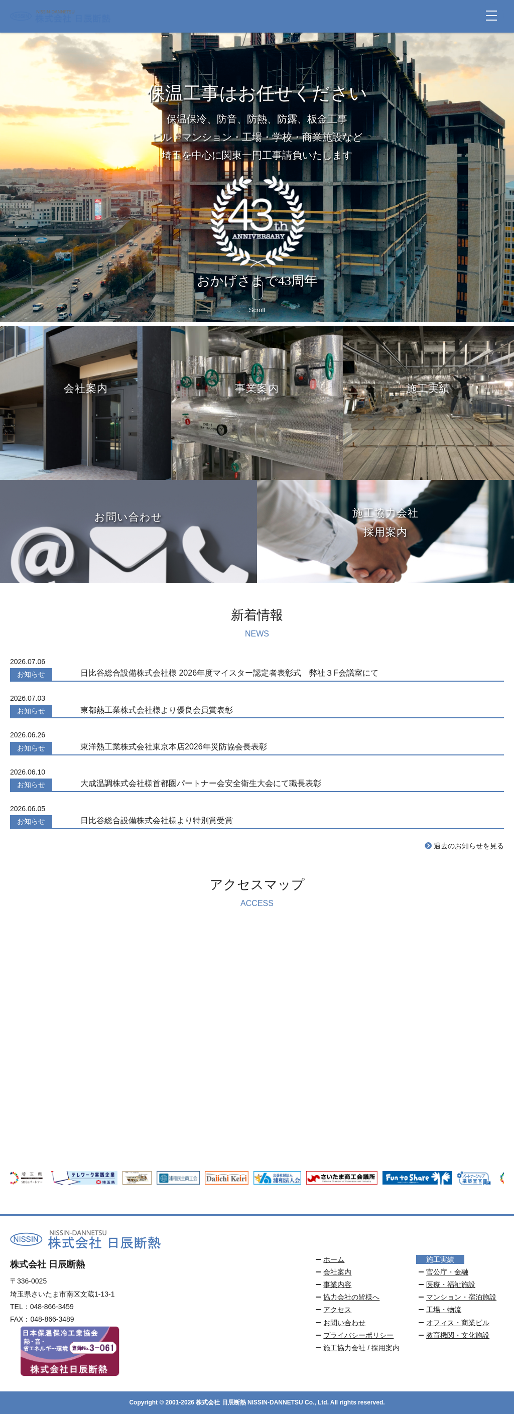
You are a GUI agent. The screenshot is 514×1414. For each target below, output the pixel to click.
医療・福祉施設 (450, 1284)
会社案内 (337, 1272)
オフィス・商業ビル (457, 1323)
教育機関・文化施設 (457, 1335)
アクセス (337, 1310)
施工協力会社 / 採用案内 (361, 1348)
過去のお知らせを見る (464, 846)
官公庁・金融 (447, 1272)
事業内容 (337, 1284)
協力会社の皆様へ (351, 1297)
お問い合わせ (344, 1323)
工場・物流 (443, 1310)
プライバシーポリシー (358, 1335)
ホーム (333, 1259)
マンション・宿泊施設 (461, 1297)
